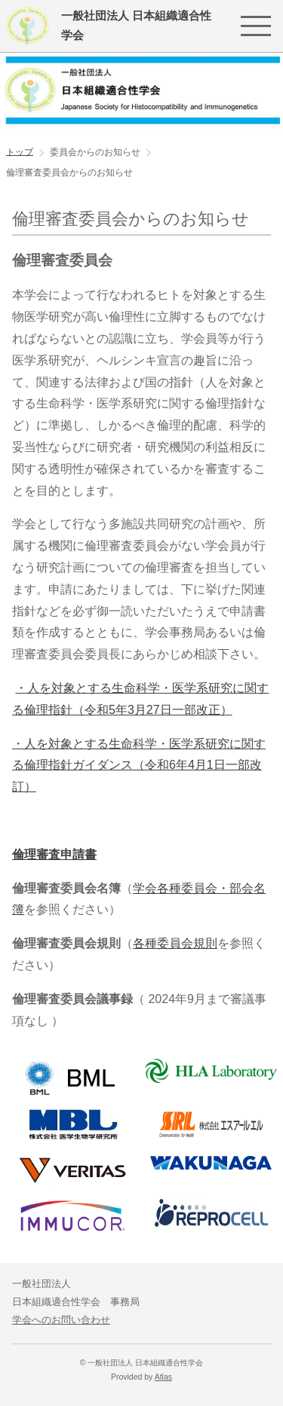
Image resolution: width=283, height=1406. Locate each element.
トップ (19, 151)
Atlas (163, 1377)
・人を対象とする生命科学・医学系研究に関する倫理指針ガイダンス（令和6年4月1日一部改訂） (139, 765)
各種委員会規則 (175, 943)
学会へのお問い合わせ (61, 1319)
